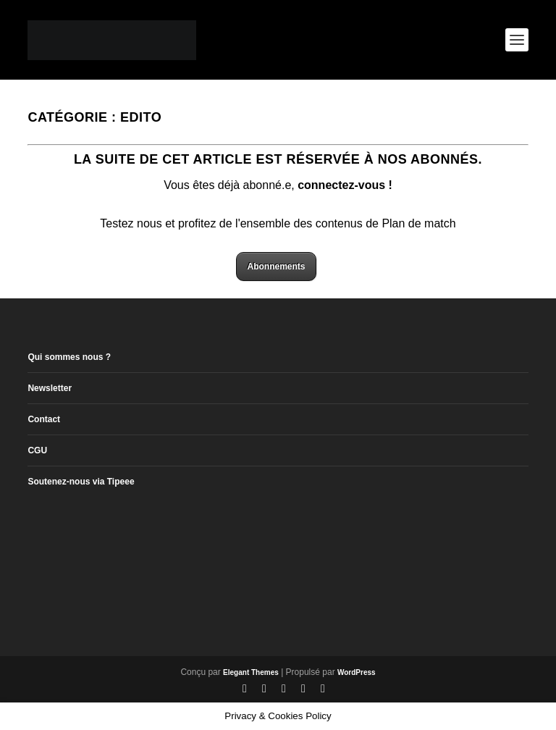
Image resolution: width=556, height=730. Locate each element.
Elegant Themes (251, 672)
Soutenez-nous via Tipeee (81, 482)
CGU (37, 450)
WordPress (356, 672)
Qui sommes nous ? (69, 357)
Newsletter (50, 388)
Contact (44, 419)
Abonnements (276, 266)
